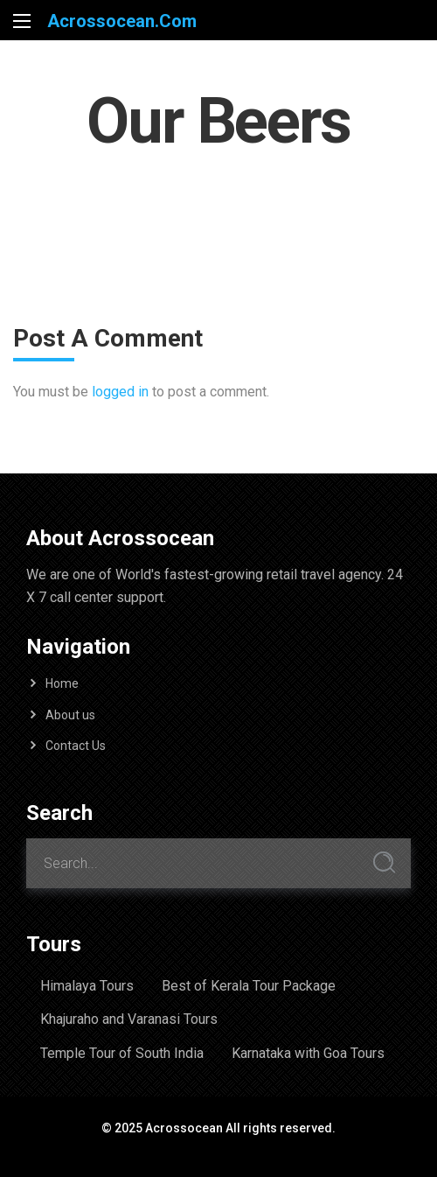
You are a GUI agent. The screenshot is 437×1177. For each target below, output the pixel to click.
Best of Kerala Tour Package (249, 985)
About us (70, 715)
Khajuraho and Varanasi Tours (129, 1019)
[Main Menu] (22, 21)
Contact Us (75, 746)
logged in (120, 391)
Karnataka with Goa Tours (308, 1053)
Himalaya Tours (87, 985)
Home (62, 683)
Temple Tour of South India (122, 1053)
